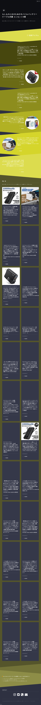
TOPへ (1, 704)
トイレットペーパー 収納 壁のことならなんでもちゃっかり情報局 (14, 678)
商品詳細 (22, 84)
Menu (38, 1)
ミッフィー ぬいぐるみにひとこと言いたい (10, 679)
